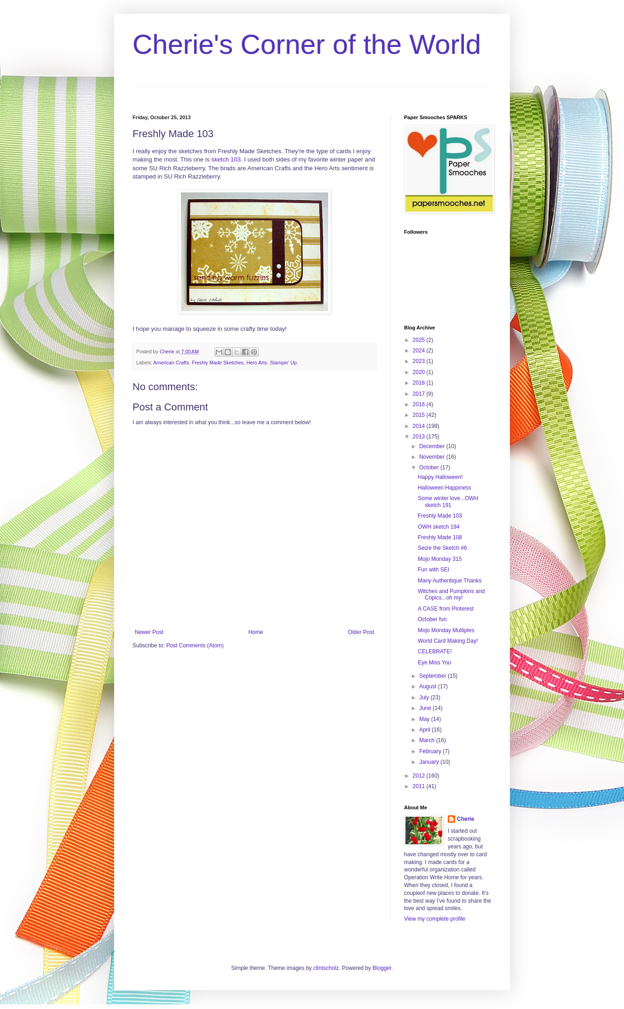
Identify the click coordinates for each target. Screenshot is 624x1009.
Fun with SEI (433, 569)
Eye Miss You (434, 662)
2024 (420, 350)
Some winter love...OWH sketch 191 (448, 501)
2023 (420, 361)
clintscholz (326, 968)
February (431, 751)
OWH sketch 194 (439, 527)
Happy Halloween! (440, 477)
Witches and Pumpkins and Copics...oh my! (451, 594)
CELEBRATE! (435, 651)
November (432, 457)
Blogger (382, 968)
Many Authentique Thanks (450, 580)
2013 (420, 436)
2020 (420, 372)
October (429, 467)
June (426, 708)
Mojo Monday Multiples (446, 630)
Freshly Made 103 (440, 516)
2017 (420, 394)
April (425, 729)
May (425, 719)
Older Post (361, 632)
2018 (420, 383)
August (428, 686)
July (425, 697)
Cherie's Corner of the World (307, 44)
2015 (420, 415)
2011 (420, 786)
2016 (420, 404)
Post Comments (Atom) (195, 645)
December (432, 446)
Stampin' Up (283, 362)
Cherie (465, 819)
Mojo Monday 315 (440, 559)
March (427, 740)
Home (255, 632)
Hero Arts (256, 362)
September (433, 676)
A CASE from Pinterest (446, 608)
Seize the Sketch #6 (442, 548)
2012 (420, 776)
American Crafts (171, 362)
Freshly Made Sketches (218, 362)
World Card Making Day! (448, 641)
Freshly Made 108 (440, 537)
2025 (420, 340)
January (429, 762)
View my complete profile (434, 919)
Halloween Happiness (444, 487)
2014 (420, 426)
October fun (432, 619)
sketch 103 (226, 159)
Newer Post (149, 632)
